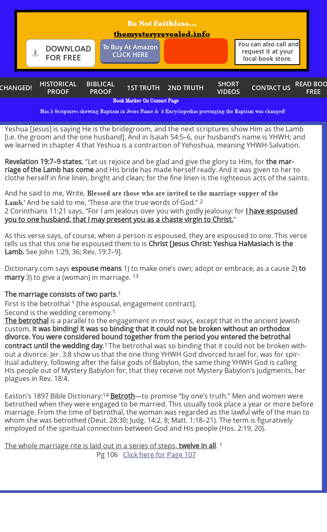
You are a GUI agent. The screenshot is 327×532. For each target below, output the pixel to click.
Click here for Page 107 (159, 454)
